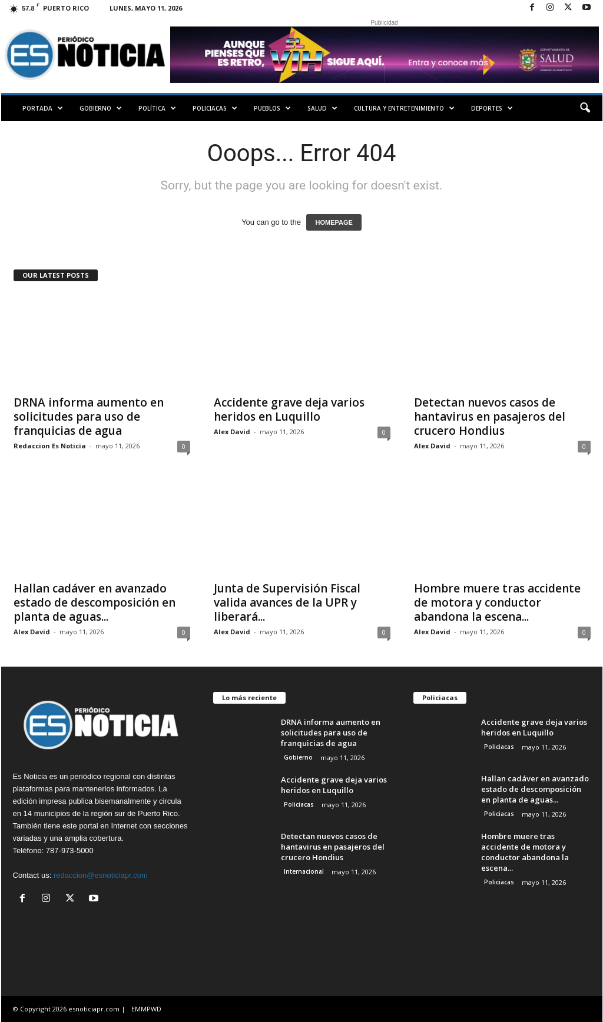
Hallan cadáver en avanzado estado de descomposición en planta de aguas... (94, 602)
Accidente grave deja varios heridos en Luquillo (289, 409)
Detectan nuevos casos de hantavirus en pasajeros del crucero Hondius (489, 416)
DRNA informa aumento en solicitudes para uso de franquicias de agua (89, 416)
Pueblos (272, 108)
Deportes (492, 108)
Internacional (304, 871)
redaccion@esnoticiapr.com (101, 875)
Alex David (232, 431)
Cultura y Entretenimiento (404, 108)
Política (157, 108)
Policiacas (215, 108)
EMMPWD (146, 1008)
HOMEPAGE (333, 222)
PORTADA (42, 108)
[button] (585, 108)
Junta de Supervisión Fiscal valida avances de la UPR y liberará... (287, 602)
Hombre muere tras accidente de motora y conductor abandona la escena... (497, 602)
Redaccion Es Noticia (50, 445)
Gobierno (100, 108)
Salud (322, 108)
